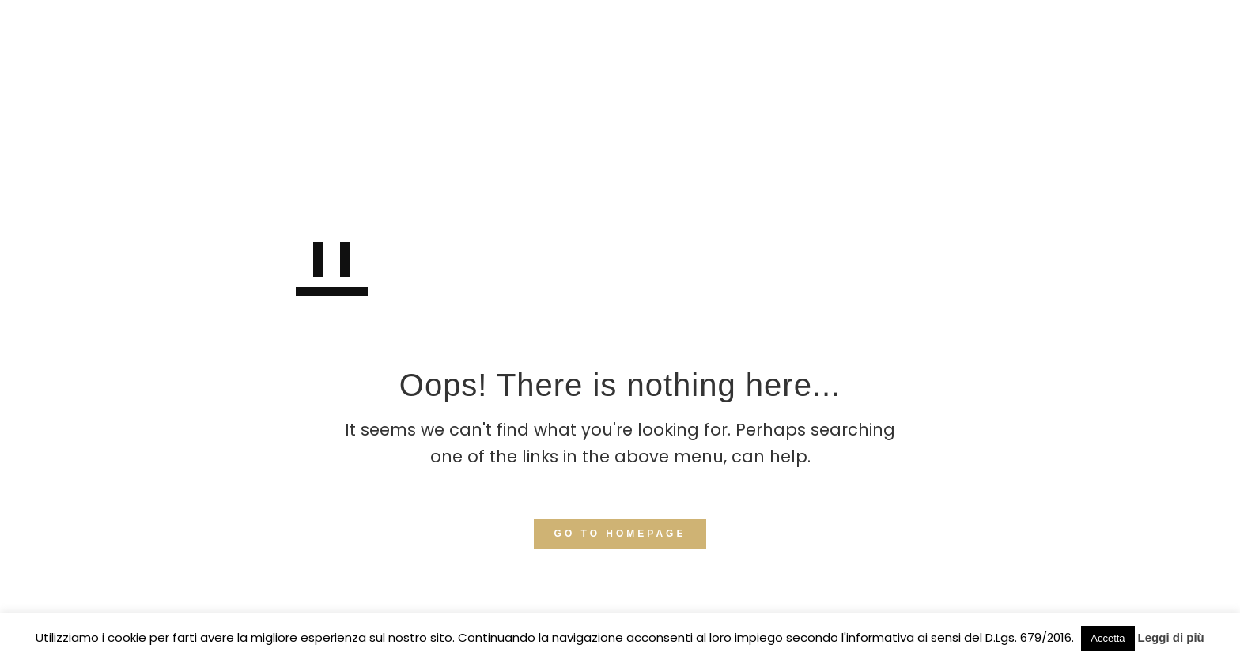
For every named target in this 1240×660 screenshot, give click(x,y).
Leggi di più (1171, 637)
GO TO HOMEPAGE (620, 533)
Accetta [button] (1108, 638)
